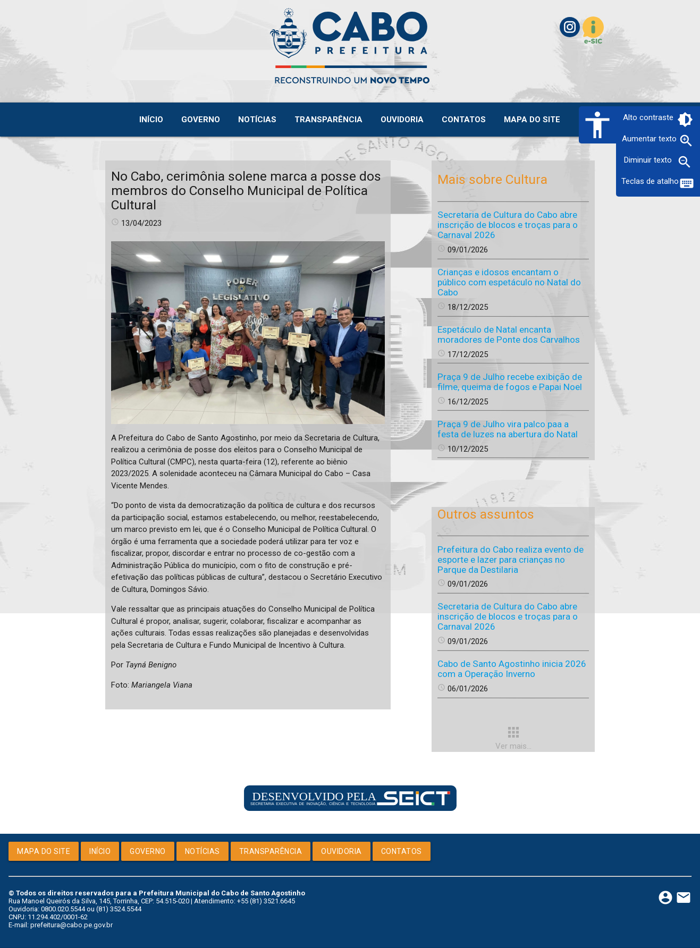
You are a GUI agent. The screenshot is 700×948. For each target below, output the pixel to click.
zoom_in (686, 141)
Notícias (202, 851)
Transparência (270, 851)
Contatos (401, 851)
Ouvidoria (341, 851)
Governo (148, 851)
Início (100, 851)
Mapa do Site (43, 851)
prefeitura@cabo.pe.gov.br (71, 925)
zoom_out (685, 162)
